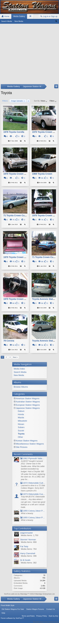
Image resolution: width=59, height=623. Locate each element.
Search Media (6, 21)
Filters (53, 101)
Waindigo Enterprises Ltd (45, 594)
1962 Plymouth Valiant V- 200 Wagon (32, 458)
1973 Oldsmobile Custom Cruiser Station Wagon (32, 494)
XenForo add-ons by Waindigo (15, 594)
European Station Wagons (28, 405)
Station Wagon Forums (35, 611)
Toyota (21, 434)
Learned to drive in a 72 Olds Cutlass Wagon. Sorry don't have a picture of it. (33, 488)
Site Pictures (21, 447)
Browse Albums (21, 387)
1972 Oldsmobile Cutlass (32, 483)
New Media (18, 21)
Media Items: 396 (29, 556)
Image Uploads (18, 101)
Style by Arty (53, 618)
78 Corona (8, 340)
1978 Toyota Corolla (13, 132)
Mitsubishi (22, 421)
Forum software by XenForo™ (12, 620)
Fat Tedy (24, 546)
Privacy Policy (41, 618)
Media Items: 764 (29, 549)
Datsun (21, 411)
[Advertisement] (29, 54)
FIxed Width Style (7, 607)
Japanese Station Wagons (28, 408)
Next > (15, 357)
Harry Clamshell (27, 553)
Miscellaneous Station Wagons (30, 444)
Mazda (21, 417)
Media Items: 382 (29, 563)
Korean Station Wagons (26, 440)
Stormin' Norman (28, 539)
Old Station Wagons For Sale (13, 611)
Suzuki (21, 430)
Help (3, 615)
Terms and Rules (28, 618)
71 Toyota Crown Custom (16, 215)
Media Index (19, 369)
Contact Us (50, 611)
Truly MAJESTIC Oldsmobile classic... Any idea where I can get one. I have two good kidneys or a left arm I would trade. (33, 502)
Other (20, 437)
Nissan (21, 424)
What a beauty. (27, 513)
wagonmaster (26, 533)
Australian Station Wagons (28, 401)
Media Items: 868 (29, 542)
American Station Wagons (27, 398)
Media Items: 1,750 (29, 535)
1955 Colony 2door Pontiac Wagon (32, 511)
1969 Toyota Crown (42, 174)
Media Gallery (19, 16)
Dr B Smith (25, 560)
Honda (21, 414)
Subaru (21, 427)
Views (44, 101)
